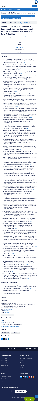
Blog (21, 367)
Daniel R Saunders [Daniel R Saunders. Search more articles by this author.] (6, 37)
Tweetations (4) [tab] (19, 49)
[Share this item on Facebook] (6, 339)
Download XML (15, 332)
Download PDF (5, 332)
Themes (22, 363)
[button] (36, 1)
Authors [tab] (19, 44)
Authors (22, 360)
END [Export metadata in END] (2, 320)
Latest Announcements (26, 358)
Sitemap (3, 381)
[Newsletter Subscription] (19, 391)
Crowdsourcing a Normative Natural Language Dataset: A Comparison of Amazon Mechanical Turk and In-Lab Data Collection (17, 30)
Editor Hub (4, 360)
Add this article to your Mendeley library (10, 326)
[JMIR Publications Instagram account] (31, 377)
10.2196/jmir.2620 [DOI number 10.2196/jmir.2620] (7, 309)
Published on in (16, 23)
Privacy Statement (6, 376)
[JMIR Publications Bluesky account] (21, 377)
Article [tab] (19, 42)
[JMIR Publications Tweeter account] (23, 377)
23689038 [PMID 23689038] (6, 310)
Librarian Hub (4, 365)
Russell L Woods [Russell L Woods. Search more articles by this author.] (22, 37)
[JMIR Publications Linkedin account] (27, 377)
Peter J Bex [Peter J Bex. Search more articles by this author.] (14, 37)
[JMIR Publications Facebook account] (25, 377)
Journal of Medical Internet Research (11, 9)
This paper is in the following (18, 13)
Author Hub (4, 358)
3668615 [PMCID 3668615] (7, 312)
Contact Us (4, 379)
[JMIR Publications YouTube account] (29, 377)
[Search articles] (34, 6)
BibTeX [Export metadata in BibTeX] (3, 322)
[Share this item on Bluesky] (2, 339)
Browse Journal (24, 355)
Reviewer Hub (5, 363)
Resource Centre (6, 355)
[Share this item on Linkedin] (8, 339)
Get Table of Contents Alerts (9, 387)
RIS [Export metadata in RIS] (2, 324)
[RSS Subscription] (33, 377)
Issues (22, 365)
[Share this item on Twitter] (4, 339)
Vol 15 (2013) (24, 23)
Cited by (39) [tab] (19, 47)
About (3, 373)
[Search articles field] (19, 6)
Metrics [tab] (19, 52)
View (24, 62)
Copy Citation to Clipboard (8, 315)
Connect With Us (25, 373)
